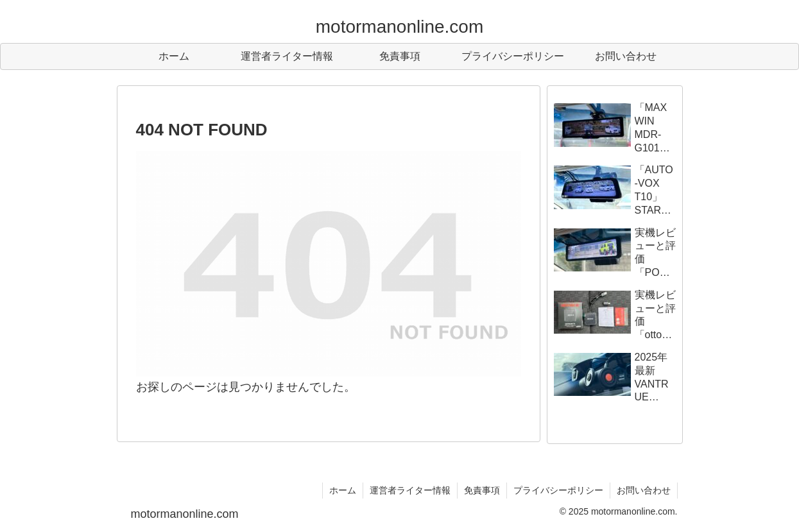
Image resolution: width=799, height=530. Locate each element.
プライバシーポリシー (558, 490)
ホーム (342, 490)
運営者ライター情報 (410, 490)
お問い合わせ (644, 490)
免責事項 (482, 490)
